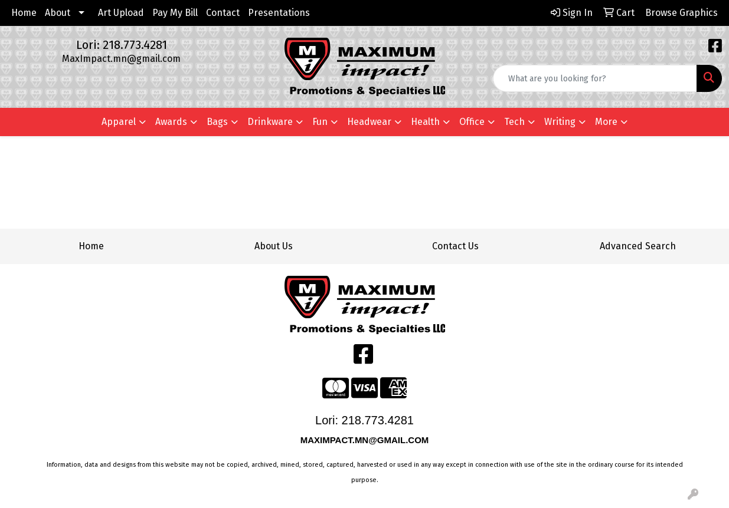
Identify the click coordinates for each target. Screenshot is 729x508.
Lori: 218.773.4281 (121, 45)
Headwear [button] (369, 121)
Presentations (279, 12)
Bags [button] (217, 121)
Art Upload (121, 12)
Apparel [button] (119, 121)
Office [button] (472, 121)
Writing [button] (560, 121)
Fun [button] (320, 121)
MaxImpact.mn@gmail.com (121, 58)
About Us (273, 246)
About (57, 12)
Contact (223, 12)
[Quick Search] (595, 78)
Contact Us (455, 246)
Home (24, 12)
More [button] (606, 121)
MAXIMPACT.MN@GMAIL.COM (365, 440)
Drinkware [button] (270, 121)
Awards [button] (171, 121)
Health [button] (425, 121)
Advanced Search (638, 246)
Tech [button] (514, 121)
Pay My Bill (175, 12)
